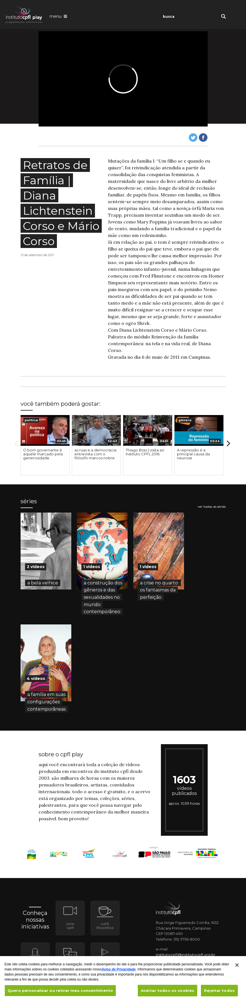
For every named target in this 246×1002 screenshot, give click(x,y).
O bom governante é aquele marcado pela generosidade (43, 454)
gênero (184, 420)
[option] (45, 445)
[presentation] (45, 430)
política (31, 420)
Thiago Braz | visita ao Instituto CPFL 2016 (145, 452)
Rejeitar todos (219, 993)
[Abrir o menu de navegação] (58, 16)
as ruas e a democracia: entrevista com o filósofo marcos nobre (95, 454)
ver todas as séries (212, 507)
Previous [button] (16, 443)
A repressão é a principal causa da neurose (193, 454)
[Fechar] (237, 968)
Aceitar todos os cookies (167, 993)
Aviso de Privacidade (119, 972)
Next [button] (228, 443)
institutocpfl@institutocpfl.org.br (185, 954)
